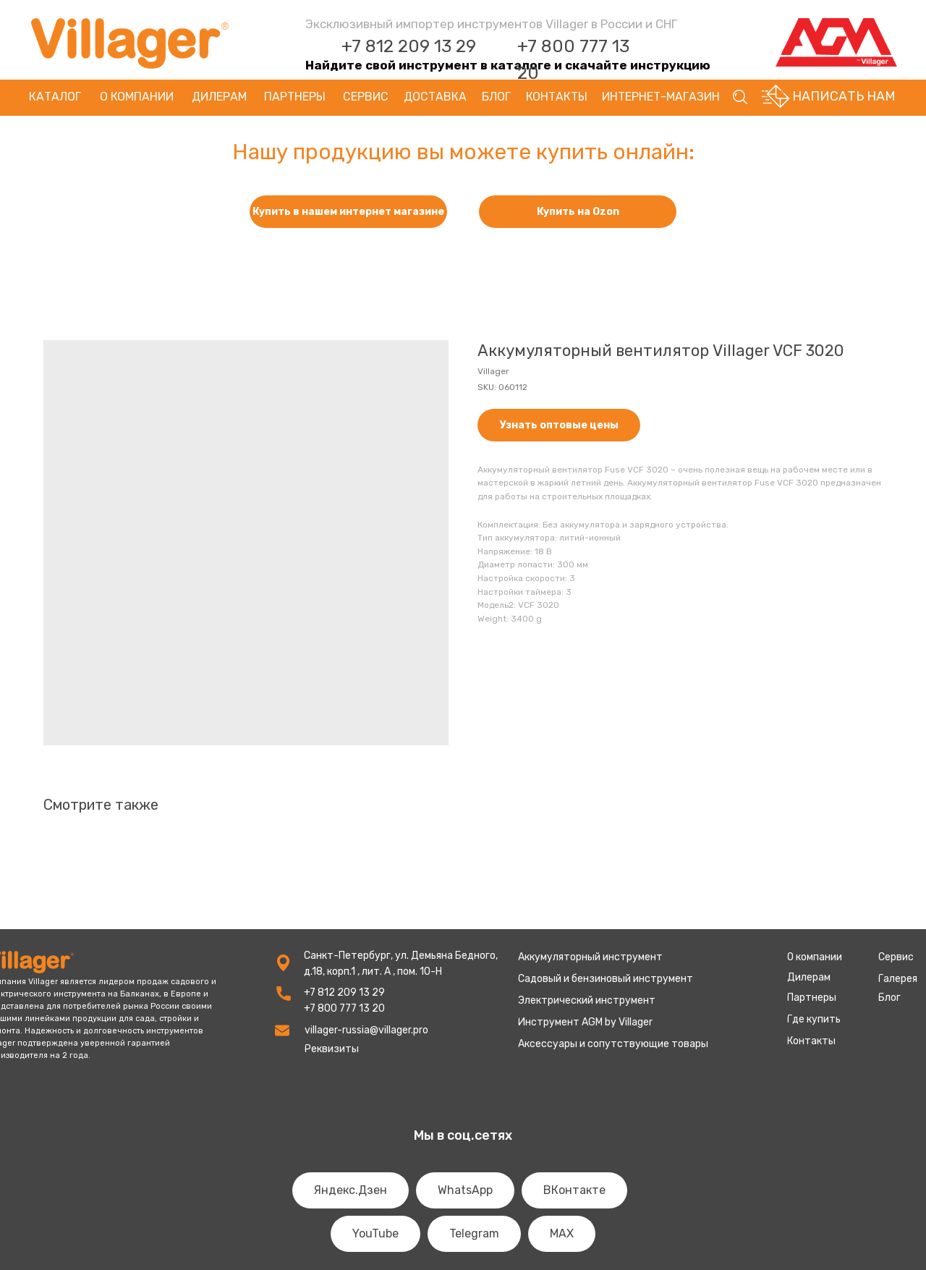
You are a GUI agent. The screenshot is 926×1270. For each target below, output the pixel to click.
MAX (562, 1233)
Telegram (474, 1233)
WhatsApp (465, 1190)
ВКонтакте (574, 1190)
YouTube (375, 1233)
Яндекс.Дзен (350, 1190)
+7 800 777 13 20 (344, 1008)
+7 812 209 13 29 (408, 46)
